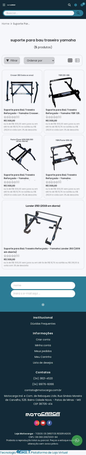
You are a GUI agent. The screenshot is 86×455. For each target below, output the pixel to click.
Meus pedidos (43, 351)
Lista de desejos (43, 362)
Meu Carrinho (43, 357)
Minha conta (43, 345)
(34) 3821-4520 (43, 378)
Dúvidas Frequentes (43, 323)
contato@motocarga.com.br (43, 390)
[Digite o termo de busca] (39, 13)
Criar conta (43, 339)
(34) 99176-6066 (43, 384)
